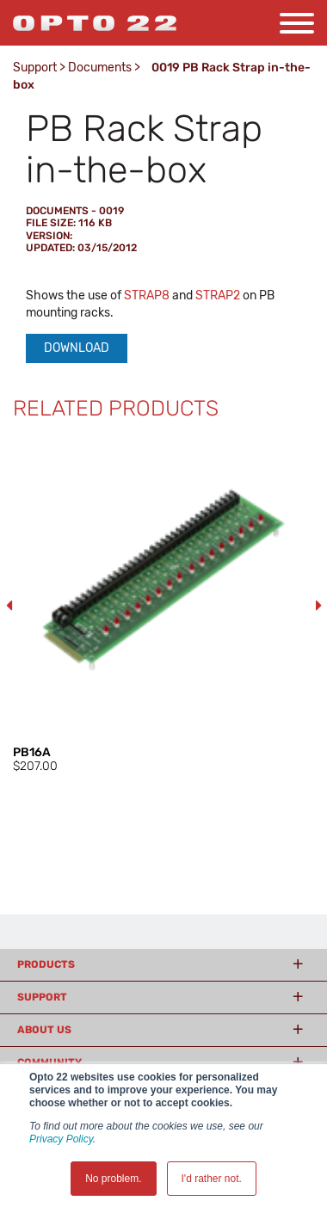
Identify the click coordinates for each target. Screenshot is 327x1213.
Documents (100, 67)
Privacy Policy (61, 1139)
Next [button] (318, 605)
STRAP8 (147, 295)
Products (46, 964)
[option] (163, 605)
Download (76, 348)
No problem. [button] (113, 1179)
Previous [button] (8, 605)
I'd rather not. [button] (212, 1179)
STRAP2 (217, 295)
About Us (44, 1030)
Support (35, 67)
